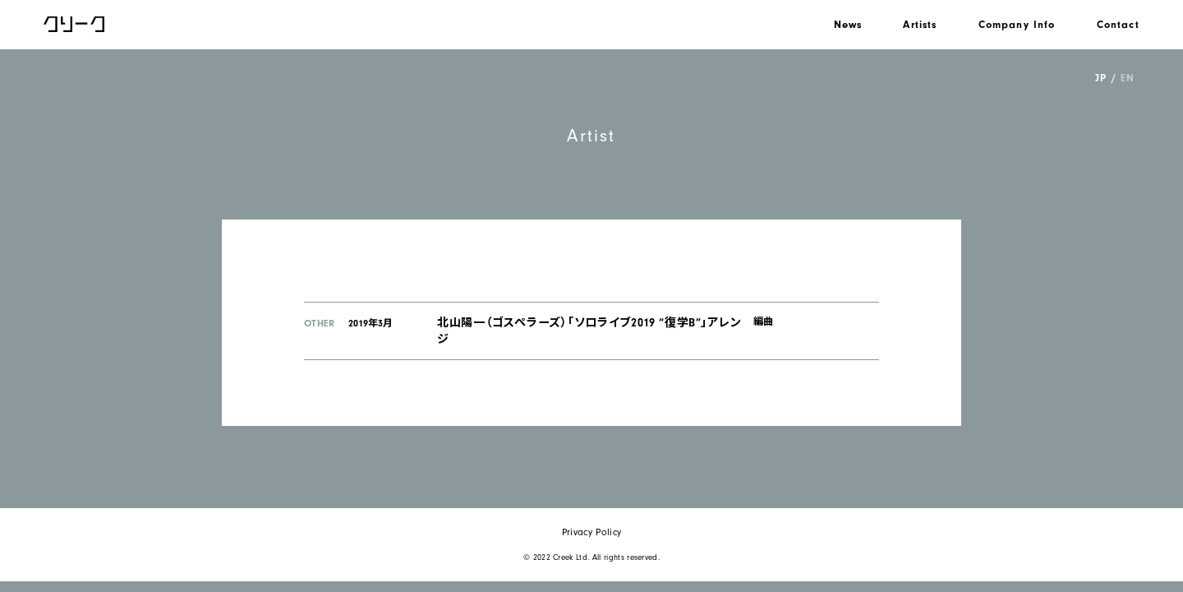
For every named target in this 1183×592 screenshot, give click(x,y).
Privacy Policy (591, 532)
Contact (1118, 24)
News (848, 24)
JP (1100, 78)
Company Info (1017, 24)
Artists (920, 24)
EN (1127, 78)
